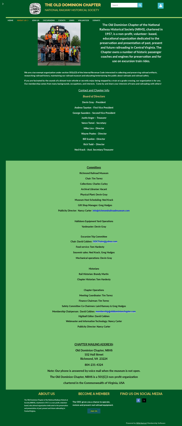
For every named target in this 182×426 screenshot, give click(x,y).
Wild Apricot (141, 423)
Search (140, 5)
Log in (161, 6)
